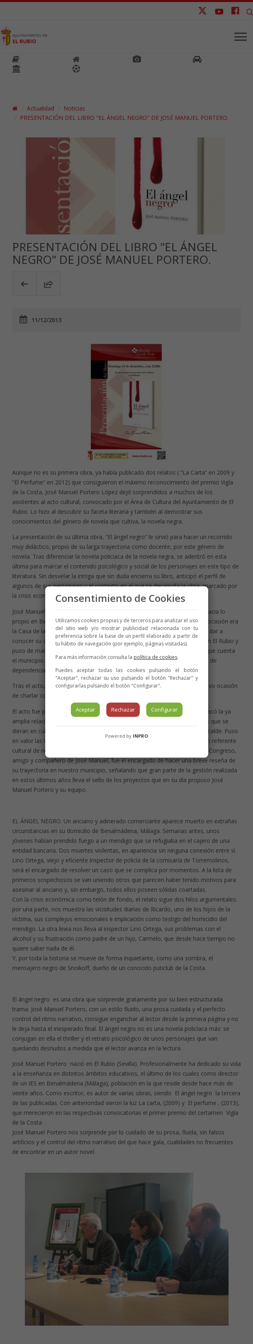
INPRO (140, 736)
